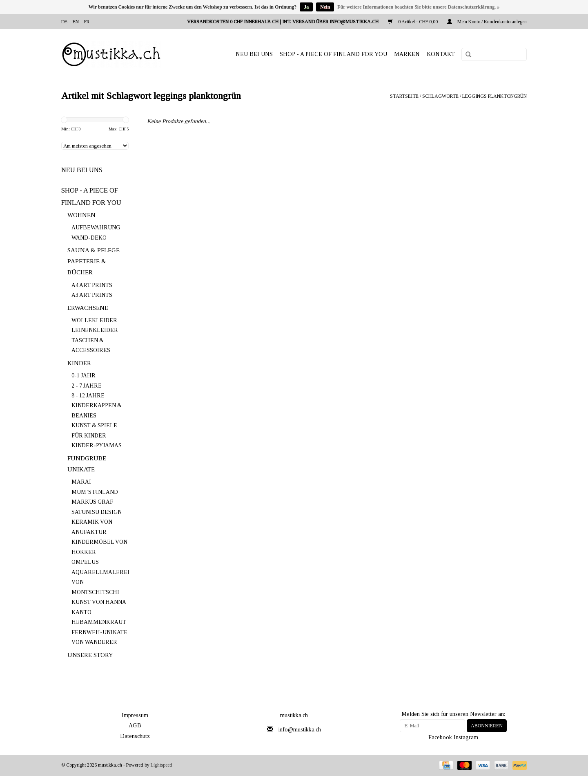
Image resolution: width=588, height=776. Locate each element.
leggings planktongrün (494, 96)
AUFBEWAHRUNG (95, 227)
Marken (407, 54)
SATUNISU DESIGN (96, 512)
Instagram (466, 737)
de (64, 22)
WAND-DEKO (89, 238)
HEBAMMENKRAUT (98, 622)
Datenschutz (135, 736)
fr (86, 22)
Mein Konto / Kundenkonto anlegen (487, 22)
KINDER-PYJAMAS (96, 445)
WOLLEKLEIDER (94, 320)
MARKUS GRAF (92, 502)
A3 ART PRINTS (91, 295)
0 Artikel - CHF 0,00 (413, 22)
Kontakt (441, 54)
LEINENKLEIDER (94, 330)
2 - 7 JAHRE (86, 386)
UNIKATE (81, 469)
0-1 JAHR (83, 375)
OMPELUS (85, 562)
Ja (306, 7)
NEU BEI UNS (254, 54)
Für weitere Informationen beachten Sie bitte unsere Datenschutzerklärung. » (418, 7)
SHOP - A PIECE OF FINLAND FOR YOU (333, 54)
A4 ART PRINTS (91, 285)
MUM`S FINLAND (94, 492)
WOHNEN (81, 215)
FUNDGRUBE (86, 458)
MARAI (81, 482)
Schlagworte (440, 96)
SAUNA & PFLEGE (93, 250)
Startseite (404, 96)
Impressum (135, 715)
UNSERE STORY (90, 655)
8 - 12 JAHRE (88, 395)
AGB (135, 725)
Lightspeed (161, 765)
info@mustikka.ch (299, 730)
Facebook (440, 737)
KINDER (79, 363)
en (76, 22)
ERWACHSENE (87, 308)
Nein (325, 7)
